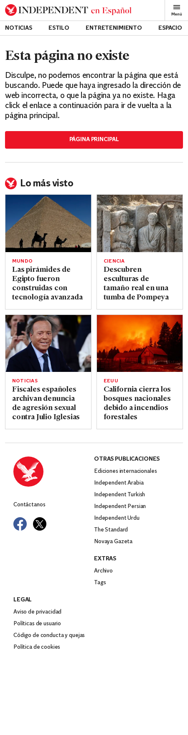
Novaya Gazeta (113, 542)
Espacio (170, 28)
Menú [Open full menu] (176, 10)
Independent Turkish (119, 495)
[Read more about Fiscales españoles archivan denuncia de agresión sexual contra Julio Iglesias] (48, 343)
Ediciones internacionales (125, 471)
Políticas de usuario (37, 624)
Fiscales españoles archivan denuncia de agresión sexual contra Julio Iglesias (46, 403)
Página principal (94, 140)
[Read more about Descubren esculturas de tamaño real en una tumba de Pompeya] (140, 223)
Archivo (103, 571)
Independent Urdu (117, 518)
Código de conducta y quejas (49, 635)
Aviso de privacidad (37, 612)
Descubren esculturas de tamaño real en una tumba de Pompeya (136, 284)
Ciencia (114, 261)
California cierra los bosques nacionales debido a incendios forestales (137, 403)
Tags (100, 583)
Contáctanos (29, 505)
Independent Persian (120, 506)
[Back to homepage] (68, 10)
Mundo (22, 261)
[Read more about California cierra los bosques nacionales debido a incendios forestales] (140, 343)
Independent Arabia (118, 483)
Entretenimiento (114, 28)
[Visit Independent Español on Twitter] (39, 524)
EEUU (111, 381)
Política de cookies (36, 647)
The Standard (111, 530)
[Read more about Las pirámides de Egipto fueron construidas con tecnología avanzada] (48, 223)
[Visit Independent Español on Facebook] (20, 524)
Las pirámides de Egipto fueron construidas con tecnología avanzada (47, 284)
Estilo (58, 28)
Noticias (18, 28)
